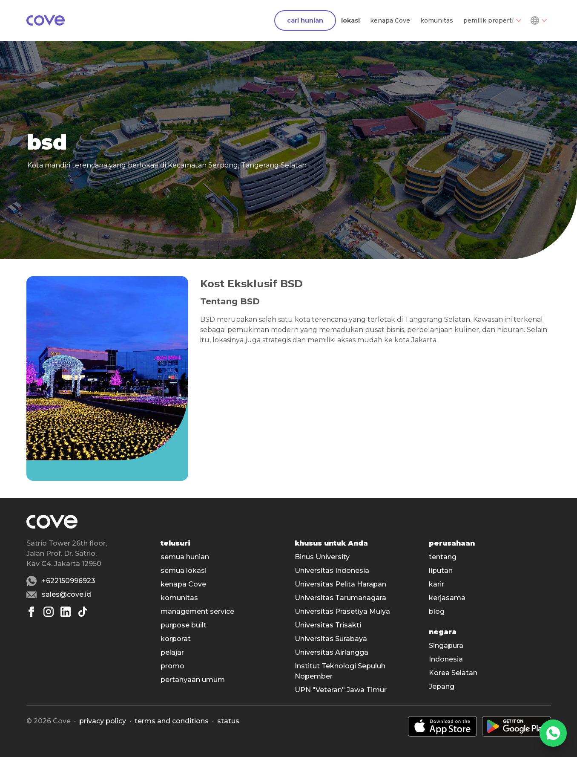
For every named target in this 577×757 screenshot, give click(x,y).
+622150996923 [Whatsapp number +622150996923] (68, 581)
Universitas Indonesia (332, 570)
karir (436, 584)
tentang (442, 557)
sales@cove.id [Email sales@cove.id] (66, 594)
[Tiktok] (83, 612)
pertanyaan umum (193, 680)
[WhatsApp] (553, 733)
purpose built (184, 625)
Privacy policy (102, 721)
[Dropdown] (538, 20)
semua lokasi (184, 570)
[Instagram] (48, 612)
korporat (176, 639)
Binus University (322, 557)
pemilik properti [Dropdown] (492, 20)
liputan (441, 570)
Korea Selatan (453, 673)
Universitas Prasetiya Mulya (342, 611)
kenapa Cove (390, 20)
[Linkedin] (65, 612)
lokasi (350, 20)
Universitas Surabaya (331, 639)
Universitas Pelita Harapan (340, 584)
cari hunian (305, 20)
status (228, 721)
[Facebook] (31, 612)
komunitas (436, 20)
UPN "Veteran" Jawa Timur (341, 690)
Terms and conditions (172, 721)
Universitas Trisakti (328, 625)
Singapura (446, 645)
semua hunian (185, 557)
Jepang (441, 686)
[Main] (45, 20)
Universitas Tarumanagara (340, 598)
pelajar (172, 652)
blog (437, 611)
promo (172, 666)
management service (197, 611)
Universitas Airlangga (331, 652)
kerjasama (447, 598)
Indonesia (446, 659)
